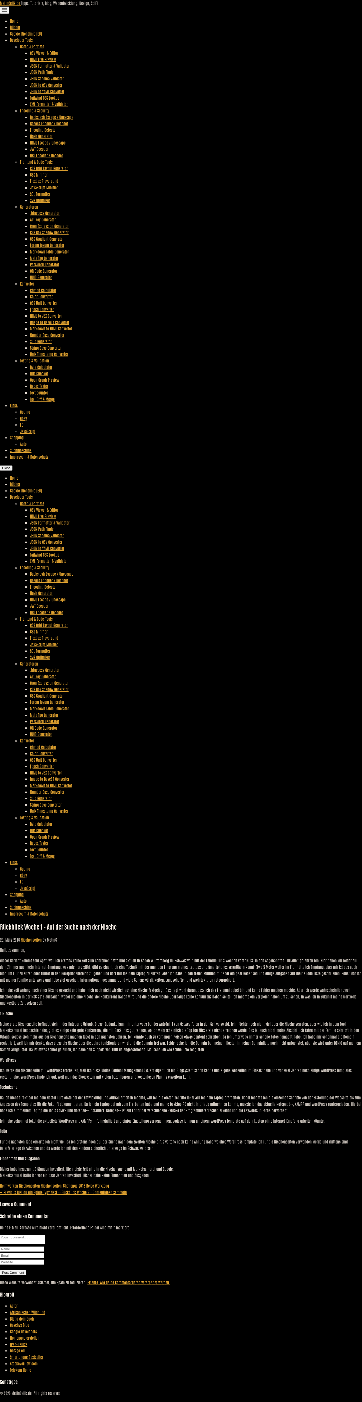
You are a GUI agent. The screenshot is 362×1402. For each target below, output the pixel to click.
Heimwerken (9, 1185)
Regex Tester (39, 386)
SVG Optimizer (40, 200)
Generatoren (29, 206)
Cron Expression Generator (49, 225)
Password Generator (44, 264)
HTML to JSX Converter (46, 315)
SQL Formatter (40, 193)
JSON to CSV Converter (46, 84)
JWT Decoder (39, 148)
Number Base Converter (47, 334)
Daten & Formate (32, 46)
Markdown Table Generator (49, 251)
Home (14, 20)
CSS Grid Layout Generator (49, 168)
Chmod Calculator (43, 290)
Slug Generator (41, 341)
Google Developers (23, 1332)
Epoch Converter (42, 309)
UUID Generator (41, 277)
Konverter (27, 283)
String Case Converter (46, 347)
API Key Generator (43, 219)
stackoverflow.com (24, 1364)
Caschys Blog (19, 1326)
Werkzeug (102, 1185)
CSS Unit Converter (43, 302)
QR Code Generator (43, 270)
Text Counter (39, 392)
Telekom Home (20, 1371)
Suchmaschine (21, 450)
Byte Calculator (41, 366)
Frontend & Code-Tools (36, 161)
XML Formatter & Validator (49, 103)
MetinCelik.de (10, 3)
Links (14, 405)
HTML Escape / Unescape (48, 142)
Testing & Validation (34, 360)
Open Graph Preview (44, 379)
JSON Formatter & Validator (50, 65)
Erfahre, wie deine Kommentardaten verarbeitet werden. (129, 1283)
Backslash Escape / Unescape (51, 116)
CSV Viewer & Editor (44, 52)
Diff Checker (39, 373)
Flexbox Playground (44, 180)
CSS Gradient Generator (47, 238)
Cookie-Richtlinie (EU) (26, 33)
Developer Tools (21, 39)
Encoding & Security (34, 110)
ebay (23, 418)
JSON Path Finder (42, 71)
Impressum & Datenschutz (29, 456)
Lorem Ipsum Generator (47, 244)
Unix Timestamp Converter (49, 353)
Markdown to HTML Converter (51, 328)
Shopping (17, 437)
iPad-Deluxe (18, 1345)
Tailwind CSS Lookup (44, 97)
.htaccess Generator (45, 212)
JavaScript (27, 431)
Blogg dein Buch (22, 1320)
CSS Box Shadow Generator (49, 232)
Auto (23, 443)
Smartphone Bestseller (26, 1358)
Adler (14, 1307)
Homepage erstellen (24, 1339)
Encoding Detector (43, 129)
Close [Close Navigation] (6, 468)
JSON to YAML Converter (47, 91)
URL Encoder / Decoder (46, 155)
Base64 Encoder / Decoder (49, 123)
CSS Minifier (39, 174)
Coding (25, 411)
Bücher (15, 27)
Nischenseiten (31, 939)
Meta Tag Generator (44, 258)
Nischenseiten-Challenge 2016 (63, 1185)
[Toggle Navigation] (4, 10)
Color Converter (41, 296)
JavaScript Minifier (44, 187)
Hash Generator (41, 136)
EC (21, 424)
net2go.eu (17, 1351)
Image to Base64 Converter (49, 322)
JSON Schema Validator (47, 78)
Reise (90, 1185)
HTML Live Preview (43, 59)
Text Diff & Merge (42, 399)
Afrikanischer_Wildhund (27, 1313)
